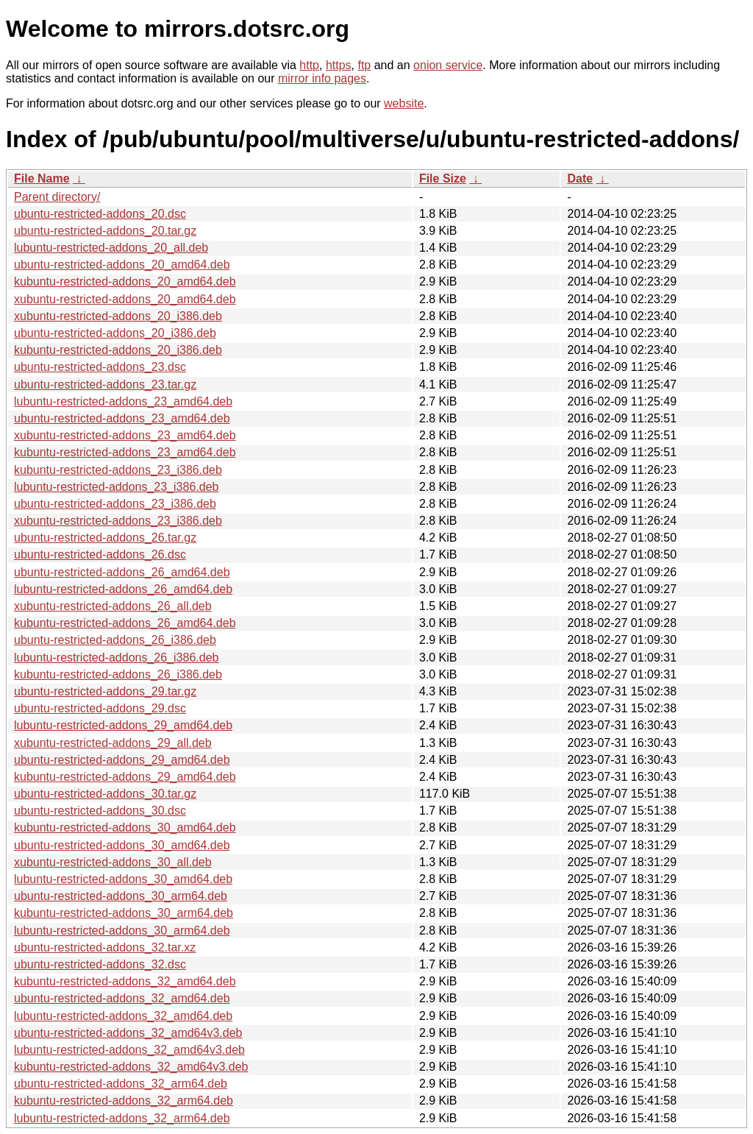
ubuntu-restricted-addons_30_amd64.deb (122, 845)
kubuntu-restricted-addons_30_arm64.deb (123, 913)
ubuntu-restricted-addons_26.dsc (100, 554)
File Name (42, 178)
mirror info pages (322, 78)
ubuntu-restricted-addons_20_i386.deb (115, 333)
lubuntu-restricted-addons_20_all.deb (111, 247)
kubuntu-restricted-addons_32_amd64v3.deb (131, 1066)
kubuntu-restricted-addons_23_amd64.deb (125, 452)
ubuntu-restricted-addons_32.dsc (100, 964)
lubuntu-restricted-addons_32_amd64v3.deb (129, 1049)
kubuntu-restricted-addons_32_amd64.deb (125, 981)
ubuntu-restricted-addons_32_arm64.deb (120, 1083)
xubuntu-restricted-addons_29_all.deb (113, 743)
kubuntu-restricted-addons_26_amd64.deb (125, 623)
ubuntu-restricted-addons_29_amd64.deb (122, 760)
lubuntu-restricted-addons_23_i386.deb (116, 487)
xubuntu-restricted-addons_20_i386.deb (118, 316)
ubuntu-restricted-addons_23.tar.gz (105, 384)
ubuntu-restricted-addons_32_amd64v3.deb (128, 1033)
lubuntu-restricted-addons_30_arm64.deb (122, 930)
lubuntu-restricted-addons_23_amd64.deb (123, 401)
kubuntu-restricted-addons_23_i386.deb (118, 470)
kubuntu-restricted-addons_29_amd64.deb (125, 776)
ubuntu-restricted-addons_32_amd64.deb (122, 998)
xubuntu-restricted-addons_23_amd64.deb (125, 435)
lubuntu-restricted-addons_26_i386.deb (116, 657)
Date (580, 178)
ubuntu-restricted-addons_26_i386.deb (115, 640)
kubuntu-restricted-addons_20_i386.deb (118, 350)
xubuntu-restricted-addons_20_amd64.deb (125, 299)
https (338, 65)
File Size (442, 178)
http (309, 65)
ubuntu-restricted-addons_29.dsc (100, 708)
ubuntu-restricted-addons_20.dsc (100, 214)
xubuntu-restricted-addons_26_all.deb (113, 606)
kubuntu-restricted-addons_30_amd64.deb (125, 827)
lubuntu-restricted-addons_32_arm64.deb (122, 1118)
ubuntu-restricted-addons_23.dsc (100, 367)
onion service (447, 65)
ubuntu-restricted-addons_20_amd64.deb (122, 264)
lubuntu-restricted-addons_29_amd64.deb (123, 725)
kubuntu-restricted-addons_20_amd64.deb (125, 281)
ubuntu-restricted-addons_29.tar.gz (105, 691)
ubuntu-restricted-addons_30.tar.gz (105, 793)
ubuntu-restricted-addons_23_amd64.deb (122, 418)
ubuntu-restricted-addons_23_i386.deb (115, 503)
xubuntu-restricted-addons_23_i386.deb (118, 520)
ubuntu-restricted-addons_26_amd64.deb (122, 572)
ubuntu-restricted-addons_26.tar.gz (105, 537)
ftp (364, 65)
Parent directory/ (57, 197)
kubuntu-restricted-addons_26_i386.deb (118, 674)
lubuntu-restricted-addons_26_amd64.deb (123, 589)
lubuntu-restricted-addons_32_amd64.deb (123, 1016)
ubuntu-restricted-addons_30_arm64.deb (120, 896)
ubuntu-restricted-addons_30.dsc (100, 810)
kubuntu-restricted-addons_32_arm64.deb (123, 1100)
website (404, 103)
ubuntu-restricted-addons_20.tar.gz (105, 230)
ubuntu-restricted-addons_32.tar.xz (105, 947)
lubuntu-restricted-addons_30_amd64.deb (123, 879)
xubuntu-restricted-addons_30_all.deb (113, 862)
